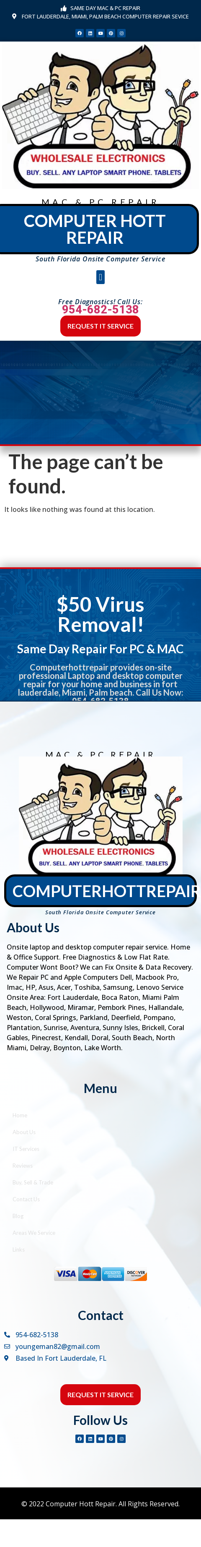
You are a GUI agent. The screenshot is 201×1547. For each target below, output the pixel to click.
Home (20, 1115)
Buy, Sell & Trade (33, 1182)
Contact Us (26, 1199)
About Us (24, 1132)
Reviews (23, 1165)
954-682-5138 (100, 309)
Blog (18, 1216)
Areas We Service (34, 1232)
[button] (100, 277)
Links (19, 1249)
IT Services (26, 1148)
